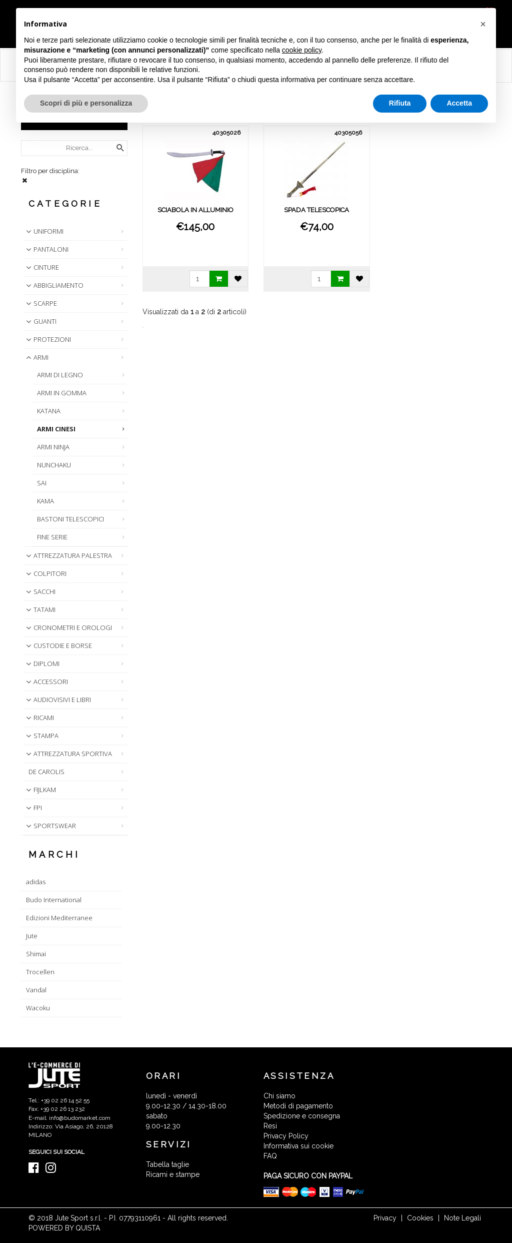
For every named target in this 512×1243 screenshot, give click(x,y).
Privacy (385, 1218)
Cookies (420, 1218)
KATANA (48, 410)
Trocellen (40, 971)
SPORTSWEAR (50, 825)
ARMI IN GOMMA (61, 392)
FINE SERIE (52, 536)
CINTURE (41, 267)
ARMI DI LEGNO (60, 374)
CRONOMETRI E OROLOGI (68, 627)
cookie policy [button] (302, 50)
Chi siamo (280, 1096)
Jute (32, 935)
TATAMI (40, 609)
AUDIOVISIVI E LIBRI (57, 699)
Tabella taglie (167, 1164)
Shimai (36, 953)
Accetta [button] (459, 103)
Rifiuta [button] (400, 103)
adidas (36, 881)
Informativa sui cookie (299, 1146)
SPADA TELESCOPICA (316, 210)
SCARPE (40, 303)
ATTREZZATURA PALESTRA (68, 555)
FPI (33, 807)
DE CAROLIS (46, 771)
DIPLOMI (42, 663)
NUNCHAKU (54, 464)
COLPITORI (45, 573)
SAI (41, 482)
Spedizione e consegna (302, 1116)
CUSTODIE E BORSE (58, 645)
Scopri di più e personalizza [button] (86, 103)
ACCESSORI (46, 681)
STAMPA (41, 735)
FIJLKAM (40, 789)
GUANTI (40, 321)
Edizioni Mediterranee (59, 917)
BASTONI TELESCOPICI (70, 518)
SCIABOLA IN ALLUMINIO (196, 210)
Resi (270, 1126)
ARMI (36, 357)
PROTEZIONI (47, 339)
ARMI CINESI (56, 428)
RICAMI (39, 717)
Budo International (54, 899)
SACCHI (40, 591)
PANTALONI (46, 249)
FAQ (270, 1156)
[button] (483, 24)
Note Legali (462, 1218)
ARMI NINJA (53, 446)
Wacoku (38, 1007)
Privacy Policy (286, 1136)
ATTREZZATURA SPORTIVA (68, 753)
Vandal (36, 989)
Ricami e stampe (173, 1174)
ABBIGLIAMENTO (54, 285)
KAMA (45, 500)
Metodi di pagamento (298, 1106)
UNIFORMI (44, 231)
